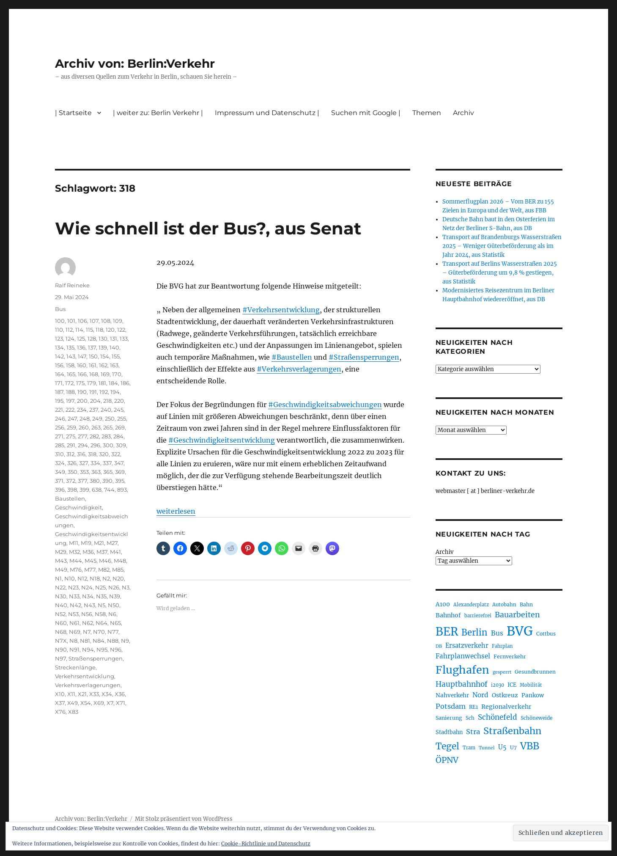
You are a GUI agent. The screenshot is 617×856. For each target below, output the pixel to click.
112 (69, 329)
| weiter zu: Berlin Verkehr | (158, 113)
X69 (98, 702)
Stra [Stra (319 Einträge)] (473, 731)
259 (71, 427)
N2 (106, 578)
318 (92, 454)
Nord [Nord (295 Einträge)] (480, 695)
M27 (112, 542)
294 (83, 445)
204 (95, 400)
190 (82, 391)
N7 (86, 631)
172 (69, 383)
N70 (99, 631)
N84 (98, 640)
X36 (120, 694)
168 (93, 374)
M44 (75, 560)
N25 (100, 587)
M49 (61, 569)
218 (107, 400)
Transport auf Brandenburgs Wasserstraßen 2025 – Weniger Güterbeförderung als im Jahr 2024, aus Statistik (502, 246)
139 (103, 347)
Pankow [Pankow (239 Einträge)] (532, 695)
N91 (74, 649)
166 (82, 374)
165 (71, 374)
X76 (60, 711)
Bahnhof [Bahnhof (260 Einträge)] (448, 615)
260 (84, 427)
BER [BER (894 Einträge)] (447, 632)
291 (71, 445)
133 (124, 338)
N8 (73, 640)
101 (71, 320)
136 (81, 347)
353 (84, 471)
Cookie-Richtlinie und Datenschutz (265, 843)
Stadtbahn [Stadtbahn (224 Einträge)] (449, 732)
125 (81, 338)
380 (95, 480)
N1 (58, 578)
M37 (101, 551)
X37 (60, 702)
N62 (87, 622)
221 (59, 409)
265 (107, 427)
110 (59, 329)
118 (99, 329)
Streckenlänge (75, 667)
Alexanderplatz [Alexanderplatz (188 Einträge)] (471, 605)
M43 (61, 560)
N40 (61, 605)
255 (121, 418)
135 (70, 347)
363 (96, 471)
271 (59, 436)
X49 (72, 702)
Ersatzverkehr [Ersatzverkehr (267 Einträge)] (466, 646)
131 (113, 338)
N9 (125, 640)
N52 (60, 614)
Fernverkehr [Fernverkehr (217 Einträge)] (510, 656)
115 (89, 329)
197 (70, 400)
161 (92, 365)
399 (84, 489)
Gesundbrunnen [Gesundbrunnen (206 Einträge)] (535, 672)
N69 (74, 631)
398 (72, 489)
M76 (76, 569)
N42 (75, 605)
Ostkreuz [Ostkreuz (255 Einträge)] (505, 695)
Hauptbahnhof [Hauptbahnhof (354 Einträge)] (462, 684)
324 (60, 463)
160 (81, 365)
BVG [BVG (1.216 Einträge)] (520, 631)
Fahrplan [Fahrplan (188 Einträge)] (502, 646)
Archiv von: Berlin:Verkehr (135, 63)
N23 (73, 587)
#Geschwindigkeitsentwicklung (221, 440)
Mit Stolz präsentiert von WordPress (184, 819)
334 (95, 463)
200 (82, 400)
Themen (426, 113)
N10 (69, 578)
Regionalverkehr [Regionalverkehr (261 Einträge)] (506, 706)
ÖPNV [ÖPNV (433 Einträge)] (447, 760)
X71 (120, 702)
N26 (113, 587)
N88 (112, 640)
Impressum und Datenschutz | (267, 113)
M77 (90, 569)
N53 (73, 614)
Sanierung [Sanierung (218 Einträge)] (449, 718)
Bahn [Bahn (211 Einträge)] (526, 604)
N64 (101, 622)
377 (82, 480)
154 (104, 356)
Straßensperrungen (96, 658)
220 (119, 400)
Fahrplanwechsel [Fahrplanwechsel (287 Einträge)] (463, 656)
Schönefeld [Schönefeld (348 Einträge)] (497, 717)
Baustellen (70, 498)
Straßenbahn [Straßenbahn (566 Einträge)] (512, 731)
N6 (112, 614)
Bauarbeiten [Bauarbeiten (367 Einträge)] (517, 614)
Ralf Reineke (72, 285)
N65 (115, 622)
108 (105, 320)
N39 (114, 596)
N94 (88, 649)
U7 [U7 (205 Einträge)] (513, 747)
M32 (74, 551)
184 (113, 383)
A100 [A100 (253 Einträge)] (443, 604)
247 (72, 418)
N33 (74, 596)
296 (95, 445)
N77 (112, 631)
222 (70, 409)
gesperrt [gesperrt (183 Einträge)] (502, 672)
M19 (86, 542)
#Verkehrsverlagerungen (299, 369)
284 (118, 436)
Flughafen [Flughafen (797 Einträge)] (462, 670)
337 (107, 463)
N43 (89, 605)
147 (82, 356)
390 (107, 480)
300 (108, 445)
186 (125, 383)
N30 (60, 596)
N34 (87, 596)
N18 (95, 578)
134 (59, 347)
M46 (105, 560)
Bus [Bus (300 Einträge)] (497, 633)
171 (59, 383)
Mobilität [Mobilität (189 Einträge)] (531, 685)
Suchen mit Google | (365, 113)
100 (60, 320)
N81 (85, 640)
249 (97, 418)
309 (121, 445)
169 (105, 374)
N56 (86, 614)
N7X (61, 640)
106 (82, 320)
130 (103, 338)
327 (83, 463)
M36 (88, 551)
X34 (106, 694)
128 (92, 338)
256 (59, 427)
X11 (71, 694)
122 (121, 329)
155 (116, 356)
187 (59, 391)
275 (70, 436)
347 (118, 463)
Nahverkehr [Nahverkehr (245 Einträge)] (452, 695)
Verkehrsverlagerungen (88, 685)
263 (96, 427)
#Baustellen (291, 357)
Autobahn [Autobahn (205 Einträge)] (504, 604)
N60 (61, 622)
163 (114, 365)
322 (115, 454)
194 (115, 391)
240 (106, 409)
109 (117, 320)
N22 (60, 587)
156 (59, 365)
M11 (73, 542)
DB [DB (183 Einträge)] (439, 646)
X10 (60, 694)
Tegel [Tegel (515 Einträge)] (447, 746)
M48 (120, 560)
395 (119, 480)
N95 (101, 649)
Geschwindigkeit (78, 507)
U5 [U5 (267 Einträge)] (502, 747)
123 (59, 338)
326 (72, 463)
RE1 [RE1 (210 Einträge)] (473, 707)
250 (110, 418)
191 (93, 391)
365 (107, 471)
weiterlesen (175, 511)
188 (70, 391)
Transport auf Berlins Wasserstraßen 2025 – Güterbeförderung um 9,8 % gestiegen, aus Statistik (499, 272)
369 (120, 471)
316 (81, 454)
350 (72, 471)
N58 (100, 614)
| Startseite (73, 113)
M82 (104, 569)
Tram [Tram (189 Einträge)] (469, 748)
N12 (82, 578)
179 (91, 383)
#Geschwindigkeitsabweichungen (325, 404)
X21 (82, 694)
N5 (101, 605)
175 (80, 383)
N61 (74, 622)
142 (59, 356)
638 (96, 489)
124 (70, 338)
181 (102, 383)
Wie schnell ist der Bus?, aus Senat (208, 228)
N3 (125, 587)
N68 (60, 631)
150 (93, 356)
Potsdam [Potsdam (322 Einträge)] (451, 706)
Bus (60, 309)
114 (79, 329)
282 (94, 436)
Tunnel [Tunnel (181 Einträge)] (487, 748)
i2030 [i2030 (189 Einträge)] (497, 685)
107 (94, 320)
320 (104, 454)
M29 (60, 551)
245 (118, 409)
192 (103, 391)
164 (59, 374)
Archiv (463, 113)
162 (103, 365)
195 (59, 400)
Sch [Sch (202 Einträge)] (470, 718)
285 (59, 445)
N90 (61, 649)
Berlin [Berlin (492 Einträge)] (474, 632)
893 (122, 489)
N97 (60, 658)
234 (82, 409)
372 (70, 480)
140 (114, 347)
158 (70, 365)
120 (110, 329)
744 (109, 489)
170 (116, 374)
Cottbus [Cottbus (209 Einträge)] (546, 633)
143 (70, 356)
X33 (94, 694)
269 (120, 427)
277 (82, 436)
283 (106, 436)
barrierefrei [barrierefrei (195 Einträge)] (477, 616)
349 (60, 471)
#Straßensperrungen (364, 357)
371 (59, 480)
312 (70, 454)
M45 (90, 560)
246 (60, 418)
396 (60, 489)
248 (85, 418)
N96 (115, 649)
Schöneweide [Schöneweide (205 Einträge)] (536, 718)
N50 (113, 605)
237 (93, 409)
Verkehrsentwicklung (84, 676)
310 (59, 454)
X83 (73, 711)
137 (92, 347)
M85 (117, 569)
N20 (118, 578)
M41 (115, 551)
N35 (101, 596)
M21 (99, 542)
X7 (110, 702)
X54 (85, 702)
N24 (87, 587)
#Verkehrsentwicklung (281, 310)
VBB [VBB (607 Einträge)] (529, 746)
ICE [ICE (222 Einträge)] (511, 685)
